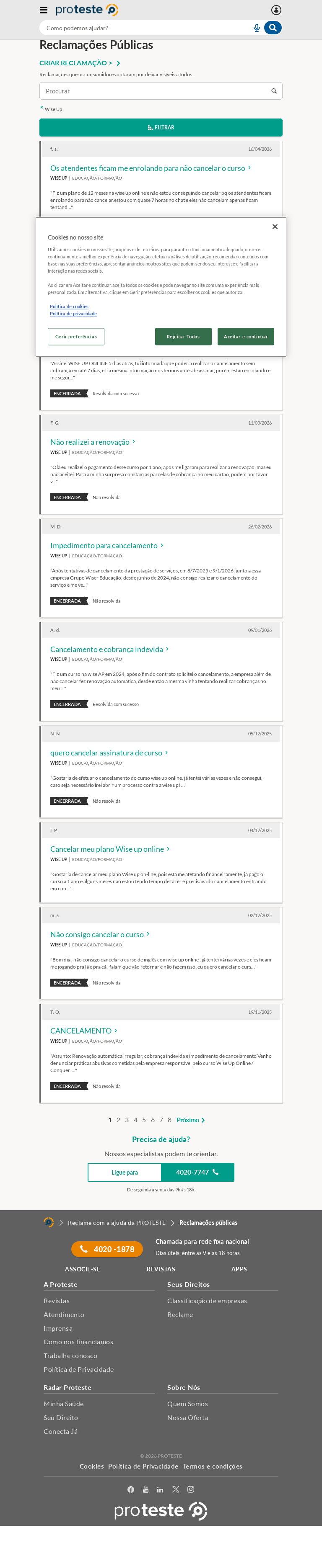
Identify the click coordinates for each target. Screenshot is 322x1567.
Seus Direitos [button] (188, 1284)
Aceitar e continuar (246, 336)
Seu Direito (61, 1417)
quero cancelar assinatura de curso (109, 752)
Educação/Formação (97, 177)
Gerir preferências (76, 336)
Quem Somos (187, 1403)
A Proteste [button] (61, 1284)
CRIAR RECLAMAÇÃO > (81, 62)
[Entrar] (277, 10)
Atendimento (64, 1314)
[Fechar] (275, 227)
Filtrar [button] (161, 127)
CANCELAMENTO (84, 1030)
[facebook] (131, 1490)
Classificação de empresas (207, 1300)
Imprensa (58, 1328)
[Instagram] (191, 1490)
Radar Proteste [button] (67, 1387)
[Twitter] (175, 1490)
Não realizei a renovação (93, 442)
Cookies (92, 1466)
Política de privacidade (73, 314)
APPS (239, 1269)
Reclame (180, 1314)
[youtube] (146, 1490)
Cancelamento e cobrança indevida (110, 649)
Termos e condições (213, 1466)
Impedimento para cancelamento (107, 545)
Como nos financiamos (78, 1341)
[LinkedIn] (160, 1490)
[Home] (49, 1222)
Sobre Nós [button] (183, 1387)
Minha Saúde (64, 1403)
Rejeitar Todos (183, 336)
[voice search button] (253, 27)
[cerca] (135, 27)
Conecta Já (61, 1431)
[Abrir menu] (47, 10)
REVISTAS (161, 1269)
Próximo (192, 1119)
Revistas (57, 1300)
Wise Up (50, 109)
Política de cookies (69, 306)
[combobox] (161, 27)
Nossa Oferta (187, 1417)
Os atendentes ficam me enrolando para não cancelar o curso (151, 168)
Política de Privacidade (79, 1369)
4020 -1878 (107, 1249)
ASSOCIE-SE (82, 1269)
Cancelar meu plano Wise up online (110, 849)
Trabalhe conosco (70, 1355)
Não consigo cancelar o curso (100, 934)
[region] (161, 287)
